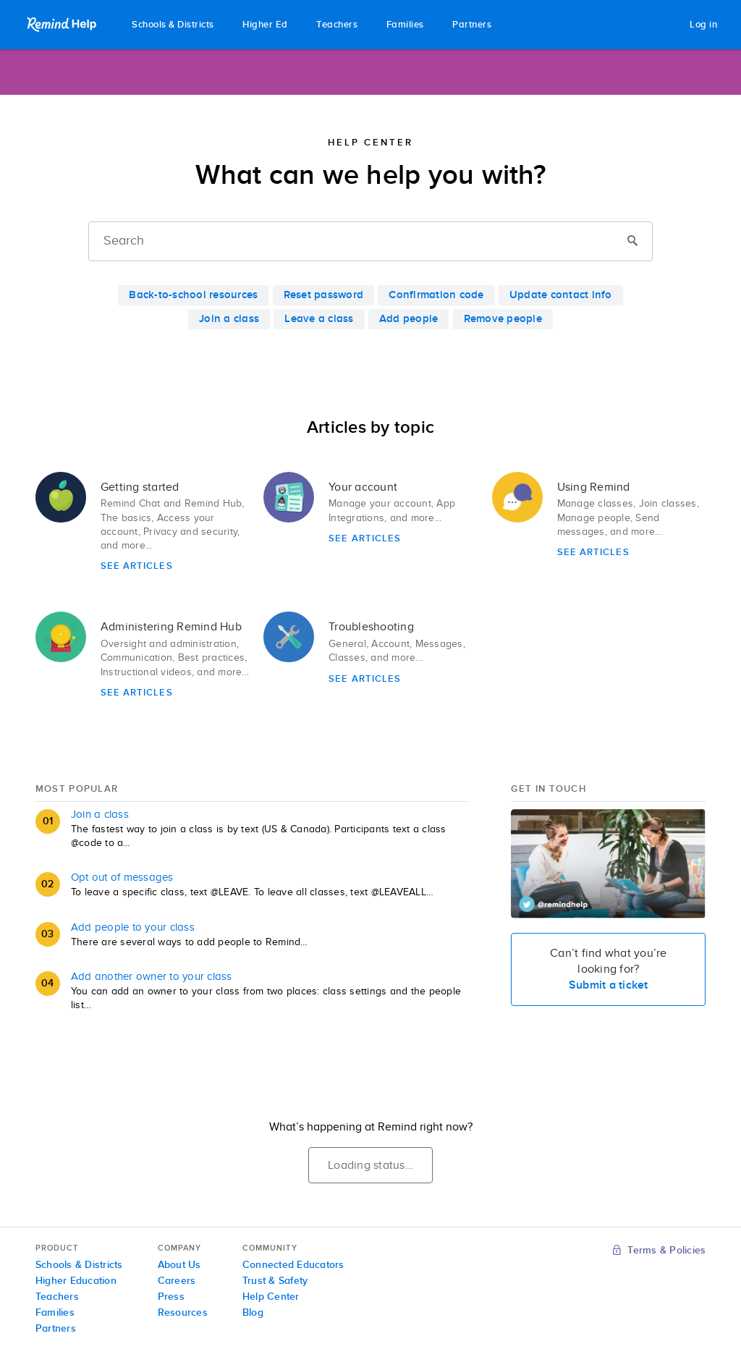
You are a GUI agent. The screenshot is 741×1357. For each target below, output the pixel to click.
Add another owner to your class (151, 977)
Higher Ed (265, 25)
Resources (183, 1312)
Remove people (503, 319)
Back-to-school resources (193, 295)
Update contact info (560, 295)
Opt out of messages (122, 877)
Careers (177, 1281)
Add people (409, 319)
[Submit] (632, 241)
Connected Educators (293, 1265)
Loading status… (370, 1165)
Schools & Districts (173, 25)
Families (405, 25)
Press (171, 1296)
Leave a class (318, 319)
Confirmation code (436, 295)
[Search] (370, 241)
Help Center (271, 1296)
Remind (63, 24)
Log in (703, 25)
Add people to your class (133, 927)
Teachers (336, 25)
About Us (179, 1265)
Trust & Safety (275, 1281)
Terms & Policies (659, 1250)
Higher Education (76, 1281)
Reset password (324, 295)
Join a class (229, 319)
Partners (471, 25)
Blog (252, 1312)
